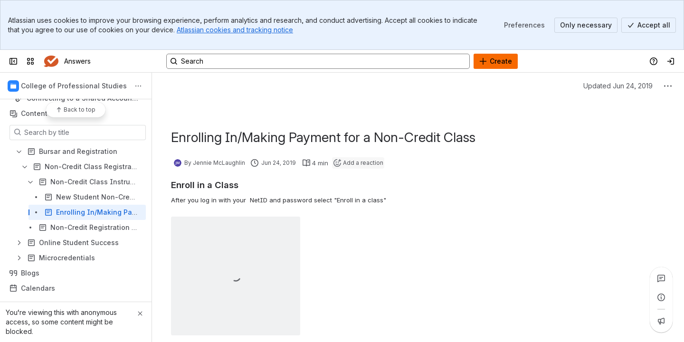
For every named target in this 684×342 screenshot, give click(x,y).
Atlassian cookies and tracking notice (235, 30)
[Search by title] (83, 132)
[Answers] (51, 61)
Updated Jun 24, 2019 (618, 86)
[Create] (496, 61)
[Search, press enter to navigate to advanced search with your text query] (318, 61)
